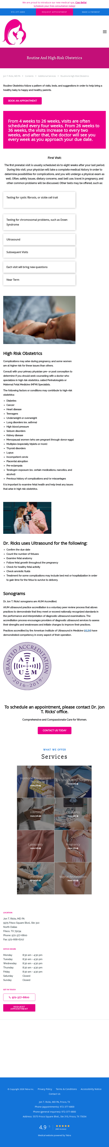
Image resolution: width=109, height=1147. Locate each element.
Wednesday (26, 963)
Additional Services (47, 76)
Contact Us (54, 1093)
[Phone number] (19, 997)
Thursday (26, 968)
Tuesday (26, 959)
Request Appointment (19, 1008)
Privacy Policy (45, 1089)
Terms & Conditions (66, 1089)
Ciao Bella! (81, 2)
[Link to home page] (50, 32)
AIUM (87, 630)
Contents (29, 76)
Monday (26, 955)
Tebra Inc (29, 1089)
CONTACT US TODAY (54, 730)
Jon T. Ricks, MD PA (12, 76)
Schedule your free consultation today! (54, 5)
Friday (26, 972)
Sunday (26, 980)
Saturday (26, 976)
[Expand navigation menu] (104, 32)
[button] (54, 12)
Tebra (68, 1135)
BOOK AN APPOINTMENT (22, 100)
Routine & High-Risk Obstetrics (75, 76)
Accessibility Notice (91, 1089)
